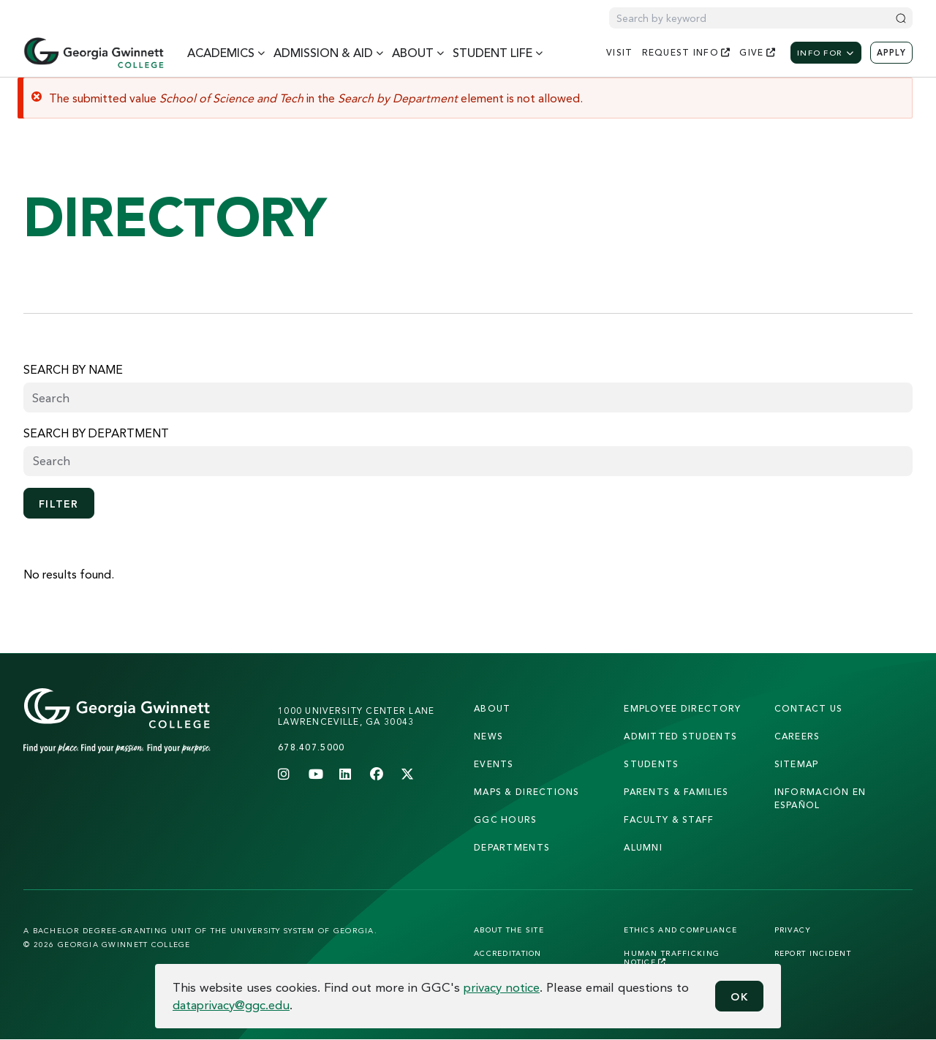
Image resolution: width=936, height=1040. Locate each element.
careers (797, 736)
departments (512, 847)
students (651, 763)
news (488, 736)
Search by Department (96, 433)
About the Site (509, 929)
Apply (891, 53)
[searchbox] (468, 461)
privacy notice (502, 987)
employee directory (682, 708)
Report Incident (812, 953)
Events (494, 763)
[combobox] (468, 461)
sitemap (796, 763)
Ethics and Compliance (680, 929)
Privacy (793, 929)
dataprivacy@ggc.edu (231, 1004)
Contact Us (808, 708)
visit (619, 52)
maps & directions (527, 791)
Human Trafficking (672, 957)
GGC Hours (505, 819)
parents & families (676, 791)
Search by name (73, 369)
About (492, 708)
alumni (643, 847)
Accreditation (508, 953)
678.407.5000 (311, 747)
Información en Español (820, 798)
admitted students (680, 736)
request (686, 52)
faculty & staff (669, 819)
